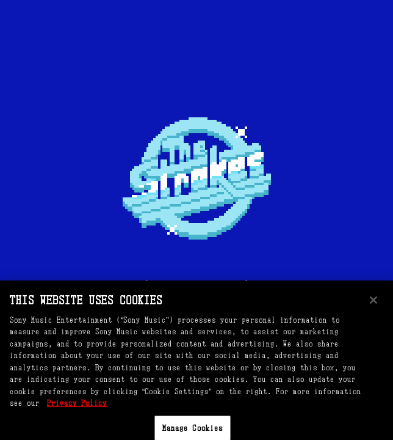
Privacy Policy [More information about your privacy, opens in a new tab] (77, 409)
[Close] (373, 305)
